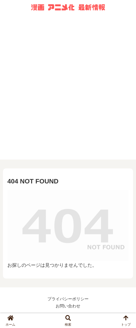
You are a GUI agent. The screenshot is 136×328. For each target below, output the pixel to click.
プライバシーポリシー (68, 298)
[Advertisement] (68, 92)
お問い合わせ (68, 306)
